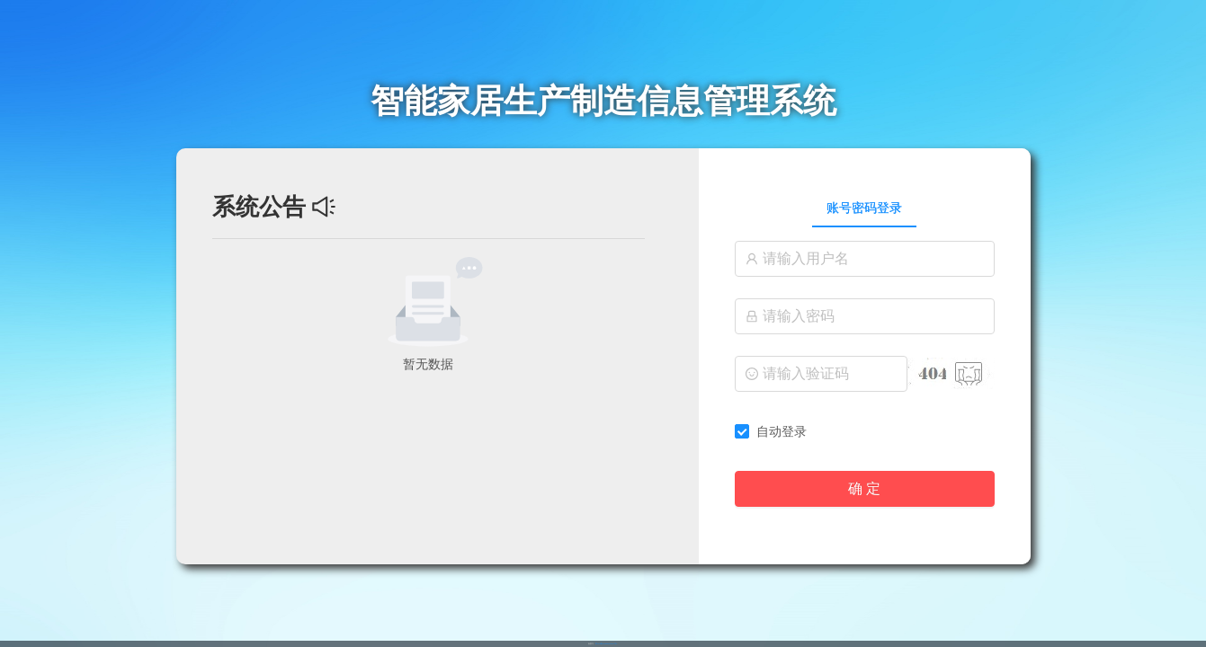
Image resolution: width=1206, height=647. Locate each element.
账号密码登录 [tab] (864, 207)
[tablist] (865, 207)
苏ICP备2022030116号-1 (606, 643)
